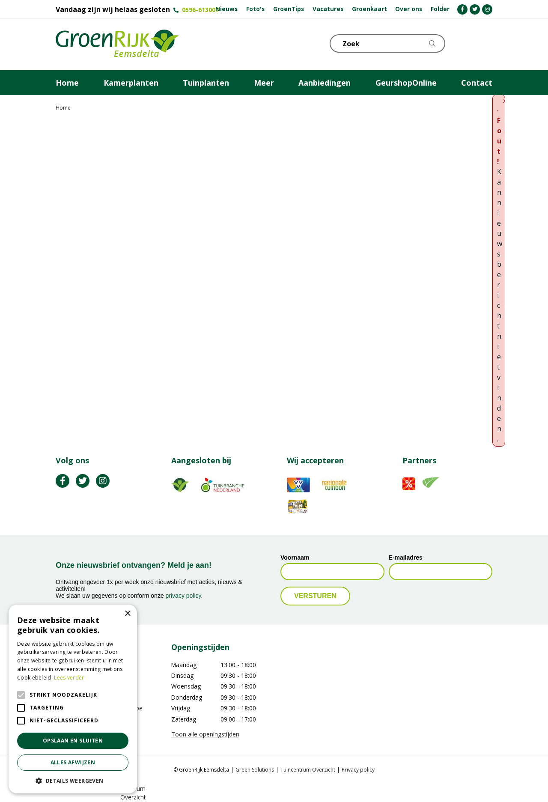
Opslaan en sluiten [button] (73, 740)
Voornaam (294, 557)
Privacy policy (358, 769)
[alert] (73, 699)
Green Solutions (254, 769)
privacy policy (183, 595)
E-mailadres (406, 557)
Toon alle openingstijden (205, 734)
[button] (72, 780)
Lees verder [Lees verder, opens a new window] (69, 677)
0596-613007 (200, 10)
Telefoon (485, 42)
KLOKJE (464, 42)
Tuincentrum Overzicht (307, 769)
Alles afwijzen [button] (73, 762)
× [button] (127, 614)
